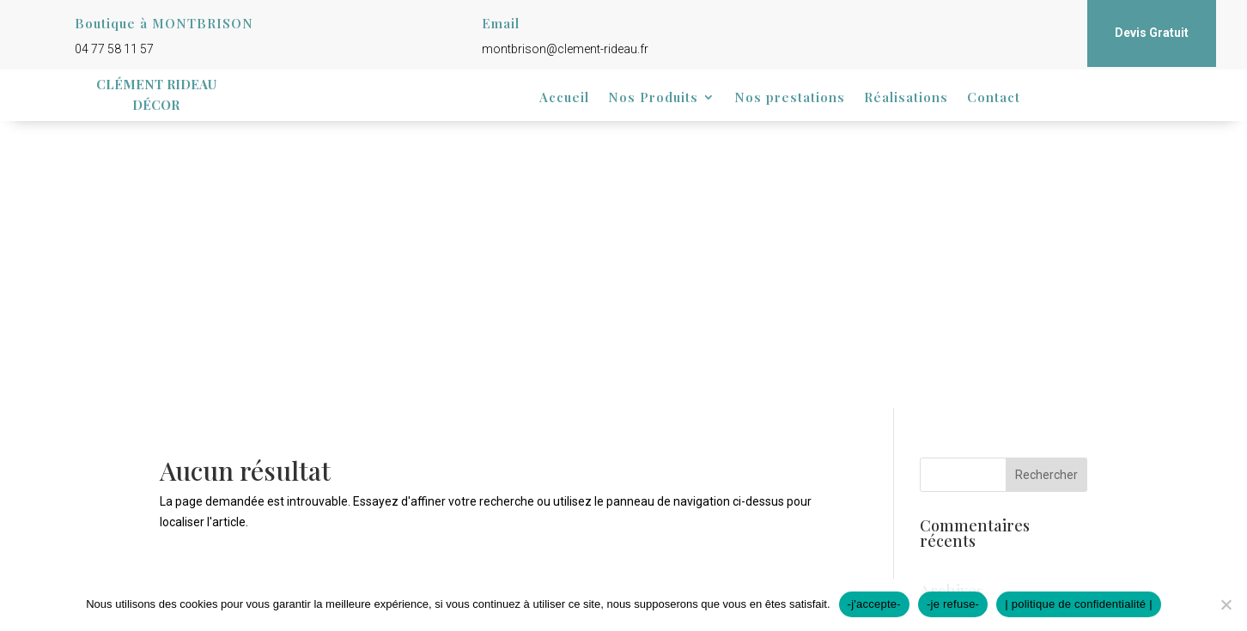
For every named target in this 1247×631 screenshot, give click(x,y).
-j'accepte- (874, 604)
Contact (993, 98)
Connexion (948, 450)
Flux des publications (975, 469)
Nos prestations (789, 98)
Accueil (564, 98)
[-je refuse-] (1225, 604)
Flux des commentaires (983, 490)
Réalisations (906, 98)
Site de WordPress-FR (978, 511)
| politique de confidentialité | (1079, 604)
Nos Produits (653, 98)
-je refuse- (953, 604)
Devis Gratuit (1152, 32)
